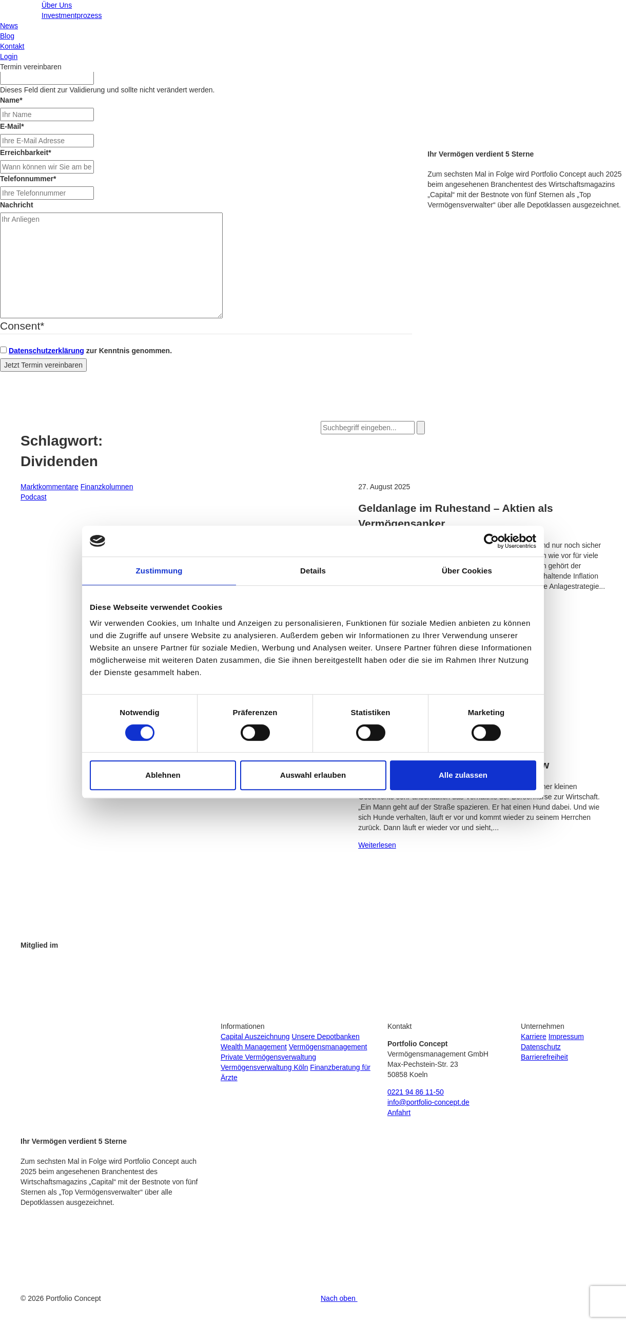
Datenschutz (541, 1047)
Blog (7, 36)
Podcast (34, 497)
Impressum (566, 1036)
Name (11, 100)
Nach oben (339, 1298)
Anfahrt (398, 1112)
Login (8, 56)
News (9, 26)
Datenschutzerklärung (46, 351)
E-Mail (12, 126)
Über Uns (57, 5)
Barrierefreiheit (544, 1057)
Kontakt (12, 46)
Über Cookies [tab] (467, 570)
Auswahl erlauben (313, 775)
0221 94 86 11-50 (415, 1092)
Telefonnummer (28, 179)
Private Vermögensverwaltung (268, 1057)
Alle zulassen (463, 775)
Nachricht (16, 205)
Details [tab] (313, 570)
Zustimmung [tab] (159, 570)
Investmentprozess (72, 15)
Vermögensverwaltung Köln (264, 1067)
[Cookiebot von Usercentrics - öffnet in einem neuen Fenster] (491, 541)
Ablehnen (162, 775)
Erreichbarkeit (25, 152)
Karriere (533, 1036)
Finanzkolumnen (107, 487)
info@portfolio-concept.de (428, 1102)
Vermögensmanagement (328, 1047)
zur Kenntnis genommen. (90, 351)
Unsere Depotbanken (326, 1036)
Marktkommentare (50, 487)
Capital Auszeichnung (255, 1036)
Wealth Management (254, 1047)
